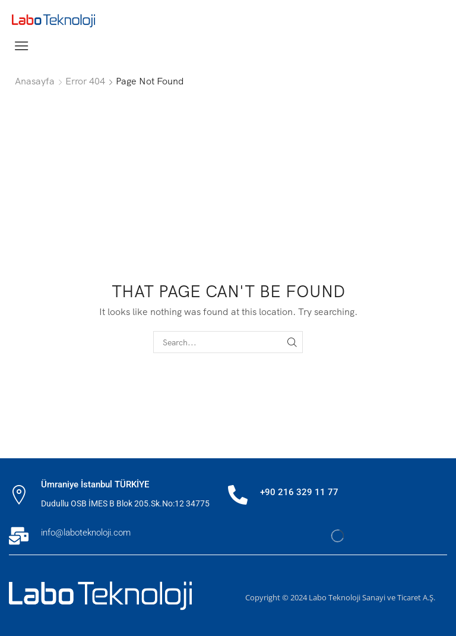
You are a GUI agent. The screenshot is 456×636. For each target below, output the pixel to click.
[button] (21, 45)
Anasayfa (35, 81)
